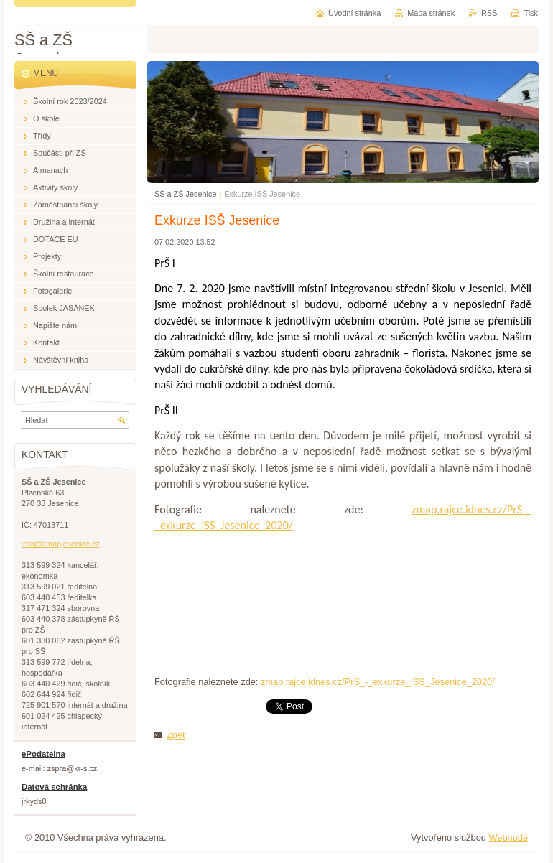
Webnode (508, 837)
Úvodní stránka (354, 13)
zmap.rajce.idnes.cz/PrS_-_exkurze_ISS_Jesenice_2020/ (378, 681)
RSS (489, 13)
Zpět (176, 734)
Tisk (531, 13)
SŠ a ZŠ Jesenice (185, 194)
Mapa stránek (431, 13)
